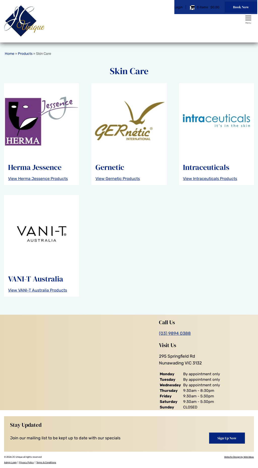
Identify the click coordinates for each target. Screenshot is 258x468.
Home (9, 54)
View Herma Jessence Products (38, 178)
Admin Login (10, 462)
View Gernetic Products (117, 178)
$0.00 (197, 19)
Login (161, 19)
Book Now (224, 18)
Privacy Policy (26, 462)
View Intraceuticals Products (210, 178)
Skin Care (43, 54)
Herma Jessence (34, 167)
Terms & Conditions (46, 462)
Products (25, 54)
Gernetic (109, 167)
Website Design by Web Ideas (239, 457)
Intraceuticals (206, 167)
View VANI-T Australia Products (37, 290)
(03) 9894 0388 (175, 333)
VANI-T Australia (35, 279)
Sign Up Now (227, 438)
